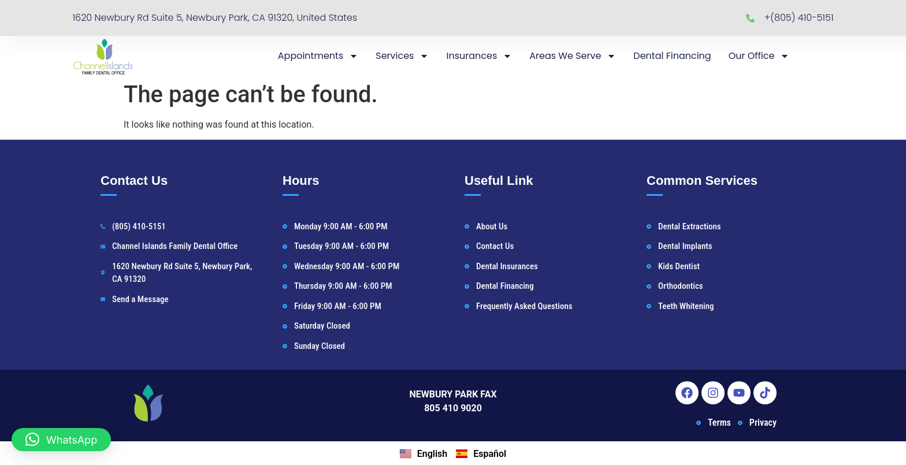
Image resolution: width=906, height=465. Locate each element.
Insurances (479, 56)
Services (402, 56)
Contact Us (134, 180)
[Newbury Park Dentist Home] (102, 56)
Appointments (318, 56)
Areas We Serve (572, 56)
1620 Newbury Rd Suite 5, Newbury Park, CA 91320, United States (214, 17)
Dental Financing (672, 55)
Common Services (702, 180)
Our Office (759, 56)
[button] (61, 439)
